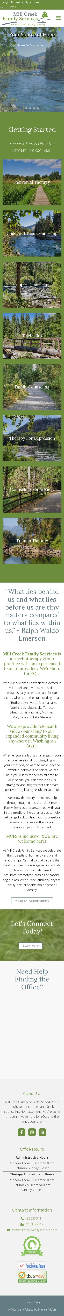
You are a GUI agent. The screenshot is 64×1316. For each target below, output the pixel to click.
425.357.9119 (34, 1224)
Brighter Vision (47, 1309)
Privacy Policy (32, 1302)
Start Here (31, 945)
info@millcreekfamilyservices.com (34, 1230)
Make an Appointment (32, 45)
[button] (26, 108)
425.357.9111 (34, 1218)
